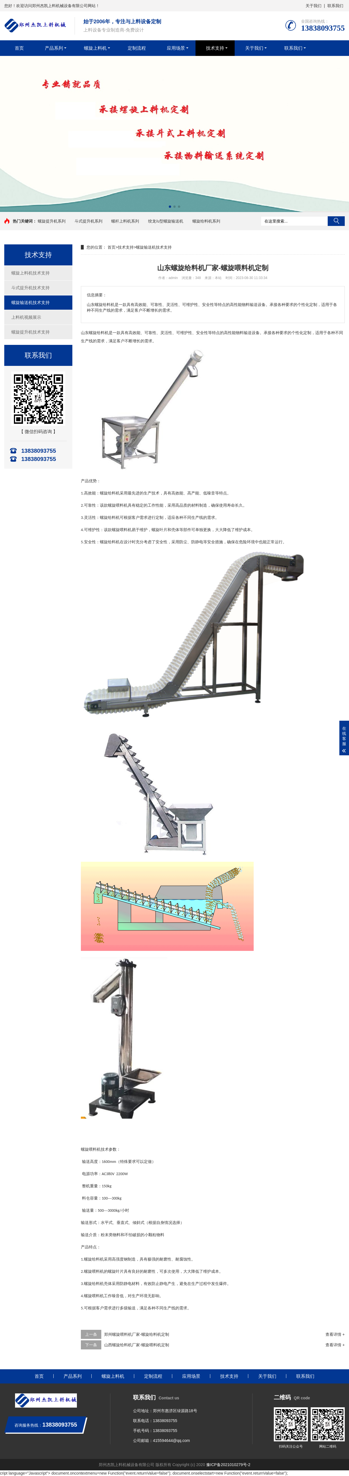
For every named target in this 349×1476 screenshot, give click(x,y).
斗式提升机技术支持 (30, 287)
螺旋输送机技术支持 (30, 302)
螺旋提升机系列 (52, 221)
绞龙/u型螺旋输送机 (165, 221)
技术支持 (215, 48)
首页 (19, 48)
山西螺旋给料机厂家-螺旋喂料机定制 (136, 1345)
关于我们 (313, 5)
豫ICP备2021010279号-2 (228, 1464)
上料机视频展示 (26, 317)
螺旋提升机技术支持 (30, 332)
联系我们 (335, 5)
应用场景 (176, 48)
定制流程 (137, 48)
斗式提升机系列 (88, 221)
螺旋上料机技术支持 (30, 273)
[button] (170, 207)
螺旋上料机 (95, 48)
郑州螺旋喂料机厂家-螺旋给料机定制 (136, 1334)
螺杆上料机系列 (125, 221)
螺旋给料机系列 (206, 221)
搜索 (336, 221)
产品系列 (54, 48)
